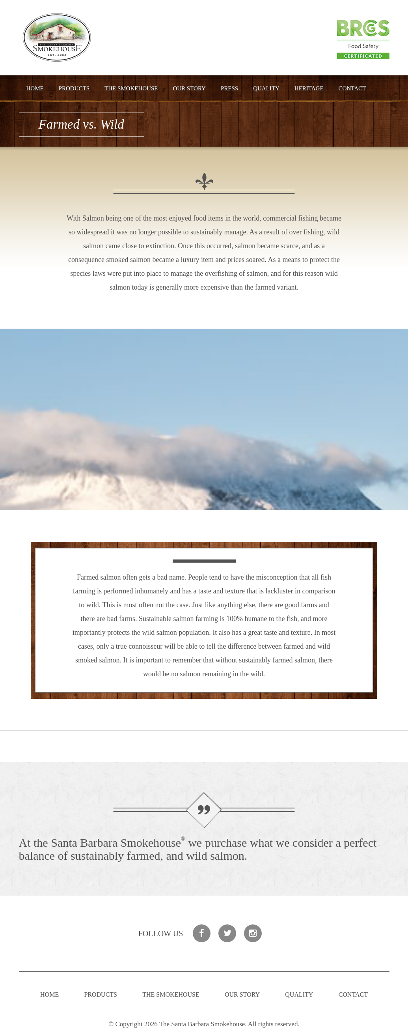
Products (74, 88)
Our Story (189, 88)
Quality (266, 88)
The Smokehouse (131, 88)
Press (229, 88)
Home (35, 88)
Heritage (309, 88)
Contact (352, 88)
